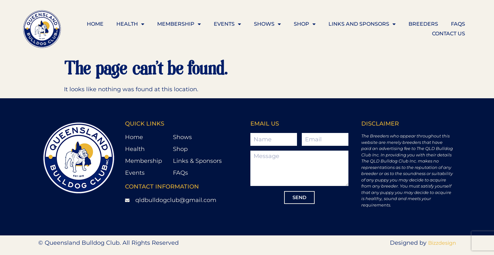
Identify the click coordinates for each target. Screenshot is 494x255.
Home (95, 24)
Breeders (423, 24)
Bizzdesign (442, 243)
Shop (305, 24)
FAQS (458, 24)
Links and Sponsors (362, 24)
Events (227, 24)
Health (130, 24)
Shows (267, 24)
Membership (179, 24)
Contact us (448, 34)
